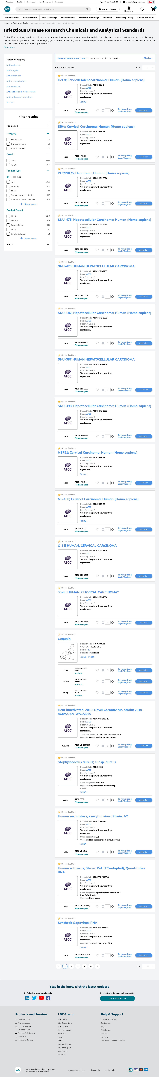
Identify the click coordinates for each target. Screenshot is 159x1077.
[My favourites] (142, 9)
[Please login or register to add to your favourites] (97, 110)
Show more (30, 204)
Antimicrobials (14, 75)
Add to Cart (143, 110)
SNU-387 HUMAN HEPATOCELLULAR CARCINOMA (96, 359)
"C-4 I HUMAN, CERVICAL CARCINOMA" (88, 592)
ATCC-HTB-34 (99, 457)
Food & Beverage (24, 1026)
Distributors (106, 1030)
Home (7, 23)
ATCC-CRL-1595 (100, 551)
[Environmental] (16, 1030)
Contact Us (105, 1023)
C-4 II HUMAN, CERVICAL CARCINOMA (87, 546)
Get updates (115, 998)
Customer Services (108, 1019)
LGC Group (62, 1019)
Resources (31, 2)
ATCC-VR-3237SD (100, 928)
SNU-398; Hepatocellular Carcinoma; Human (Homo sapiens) (104, 406)
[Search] (87, 9)
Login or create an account (72, 58)
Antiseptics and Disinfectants (21, 91)
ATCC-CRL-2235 (100, 318)
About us (9, 2)
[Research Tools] (16, 1020)
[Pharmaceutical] (16, 1023)
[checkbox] (8, 139)
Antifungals (12, 70)
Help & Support (45, 2)
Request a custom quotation (113, 1040)
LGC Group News (65, 1023)
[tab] (28, 126)
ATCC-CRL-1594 (100, 597)
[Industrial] (16, 1037)
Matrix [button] (28, 244)
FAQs (103, 1026)
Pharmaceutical (24, 1023)
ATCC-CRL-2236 (100, 225)
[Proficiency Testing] (16, 1040)
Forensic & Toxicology (26, 1033)
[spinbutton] (108, 110)
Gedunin (64, 639)
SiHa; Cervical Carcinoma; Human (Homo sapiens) (96, 126)
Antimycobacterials (16, 81)
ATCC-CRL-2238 (100, 271)
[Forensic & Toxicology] (16, 1033)
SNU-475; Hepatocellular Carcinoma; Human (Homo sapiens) (104, 220)
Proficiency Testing (25, 1040)
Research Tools (20, 23)
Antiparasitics (13, 86)
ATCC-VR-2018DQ (101, 877)
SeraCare (62, 1033)
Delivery (104, 1033)
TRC (88, 650)
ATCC (88, 88)
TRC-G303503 (99, 644)
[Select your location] (151, 2)
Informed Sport (64, 1047)
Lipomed (62, 1055)
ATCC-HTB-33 (99, 504)
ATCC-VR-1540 (99, 821)
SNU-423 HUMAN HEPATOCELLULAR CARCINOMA (96, 266)
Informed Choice (65, 1044)
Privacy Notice (95, 1070)
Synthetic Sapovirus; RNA (77, 923)
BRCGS (61, 1040)
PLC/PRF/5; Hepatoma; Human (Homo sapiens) (93, 173)
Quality (20, 2)
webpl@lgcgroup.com (135, 2)
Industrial (22, 1036)
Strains (10, 102)
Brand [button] (28, 154)
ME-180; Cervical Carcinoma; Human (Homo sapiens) (98, 499)
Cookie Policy (110, 1070)
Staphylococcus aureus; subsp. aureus (87, 762)
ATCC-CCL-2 (98, 85)
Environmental (24, 1029)
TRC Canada (63, 1051)
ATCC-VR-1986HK (101, 719)
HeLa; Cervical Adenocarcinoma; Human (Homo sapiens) (101, 80)
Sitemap (104, 1037)
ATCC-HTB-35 (99, 131)
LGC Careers (63, 1026)
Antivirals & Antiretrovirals (20, 97)
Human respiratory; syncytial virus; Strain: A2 (93, 816)
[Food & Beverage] (16, 1026)
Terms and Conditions (76, 1070)
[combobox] (53, 9)
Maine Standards (65, 1030)
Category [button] (28, 133)
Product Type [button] (28, 170)
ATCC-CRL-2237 (100, 364)
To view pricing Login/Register (125, 110)
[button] (112, 110)
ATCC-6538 (98, 767)
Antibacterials (13, 65)
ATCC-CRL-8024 (100, 178)
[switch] (14, 177)
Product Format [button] (28, 210)
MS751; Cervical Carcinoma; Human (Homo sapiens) (97, 452)
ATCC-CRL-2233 (100, 411)
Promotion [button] (28, 125)
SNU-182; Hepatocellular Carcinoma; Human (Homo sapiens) (104, 313)
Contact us (59, 2)
